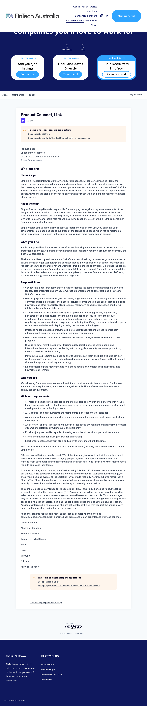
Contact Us (28, 74)
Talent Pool (70, 74)
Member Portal (126, 15)
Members (92, 11)
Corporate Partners (86, 15)
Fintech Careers (75, 20)
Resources (91, 20)
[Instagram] (102, 16)
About (76, 6)
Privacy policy (65, 633)
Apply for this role (30, 566)
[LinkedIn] (107, 16)
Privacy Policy (47, 664)
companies (18, 95)
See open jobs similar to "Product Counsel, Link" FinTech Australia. (59, 138)
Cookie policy (79, 633)
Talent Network (117, 74)
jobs (5, 95)
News (94, 25)
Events (93, 6)
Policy (85, 6)
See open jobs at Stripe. (39, 134)
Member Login (48, 669)
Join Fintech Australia (51, 674)
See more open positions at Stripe (46, 603)
